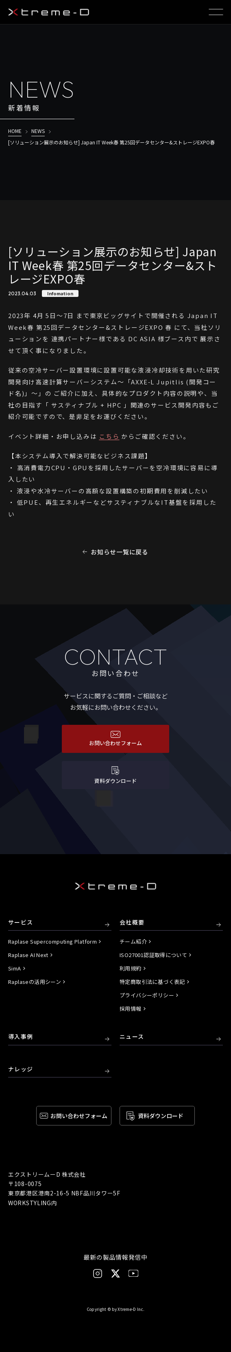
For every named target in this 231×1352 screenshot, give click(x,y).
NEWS (38, 130)
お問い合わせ (78, 1116)
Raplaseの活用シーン (34, 982)
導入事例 (20, 1036)
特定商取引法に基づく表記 (152, 982)
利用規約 (131, 968)
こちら (109, 436)
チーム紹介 (133, 941)
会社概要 (132, 922)
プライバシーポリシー (147, 995)
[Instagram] (97, 1273)
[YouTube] (133, 1273)
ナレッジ (20, 1069)
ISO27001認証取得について (153, 955)
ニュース (132, 1036)
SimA (14, 968)
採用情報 (131, 1008)
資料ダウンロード (160, 1116)
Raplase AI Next (28, 955)
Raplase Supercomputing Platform (52, 941)
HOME (15, 130)
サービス (20, 922)
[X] (115, 1273)
